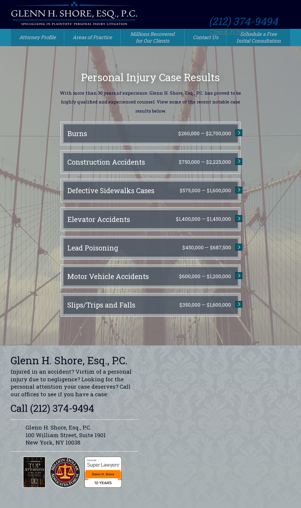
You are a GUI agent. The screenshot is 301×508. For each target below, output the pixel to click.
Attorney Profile (37, 37)
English (233, 21)
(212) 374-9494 (255, 10)
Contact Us (205, 37)
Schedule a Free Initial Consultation (258, 37)
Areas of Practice (92, 37)
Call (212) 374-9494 (52, 408)
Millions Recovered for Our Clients (152, 37)
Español (256, 21)
